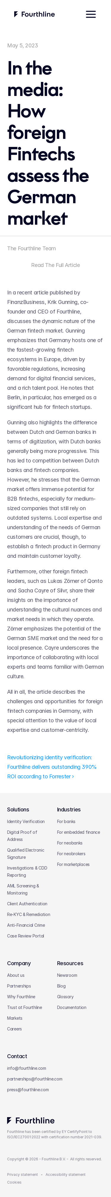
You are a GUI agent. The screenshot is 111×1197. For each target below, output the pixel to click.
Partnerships (19, 985)
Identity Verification (26, 821)
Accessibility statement (66, 1174)
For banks (66, 821)
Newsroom (67, 975)
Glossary (65, 996)
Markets (14, 1018)
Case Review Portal (25, 935)
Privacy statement (22, 1174)
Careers (14, 1028)
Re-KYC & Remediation (28, 914)
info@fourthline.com (26, 1068)
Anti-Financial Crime (26, 925)
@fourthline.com (46, 1078)
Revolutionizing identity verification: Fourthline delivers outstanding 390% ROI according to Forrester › (52, 767)
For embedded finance (78, 832)
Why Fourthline (21, 996)
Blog (61, 985)
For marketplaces (73, 864)
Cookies (14, 1182)
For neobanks (70, 842)
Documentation (71, 1007)
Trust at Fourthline (24, 1007)
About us (16, 975)
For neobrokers (71, 853)
